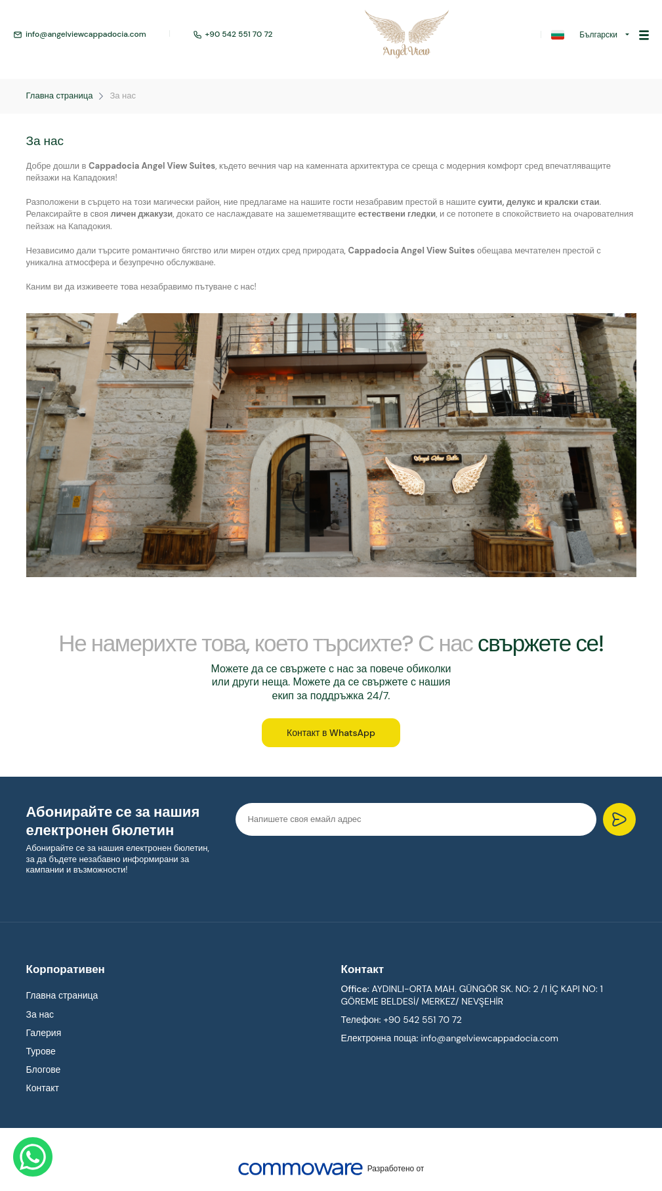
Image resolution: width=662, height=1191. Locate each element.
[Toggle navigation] (644, 34)
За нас (122, 96)
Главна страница (59, 96)
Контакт (42, 1090)
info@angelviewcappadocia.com (79, 34)
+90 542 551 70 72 (233, 34)
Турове (41, 1053)
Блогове (43, 1071)
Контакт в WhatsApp (331, 734)
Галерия (44, 1034)
